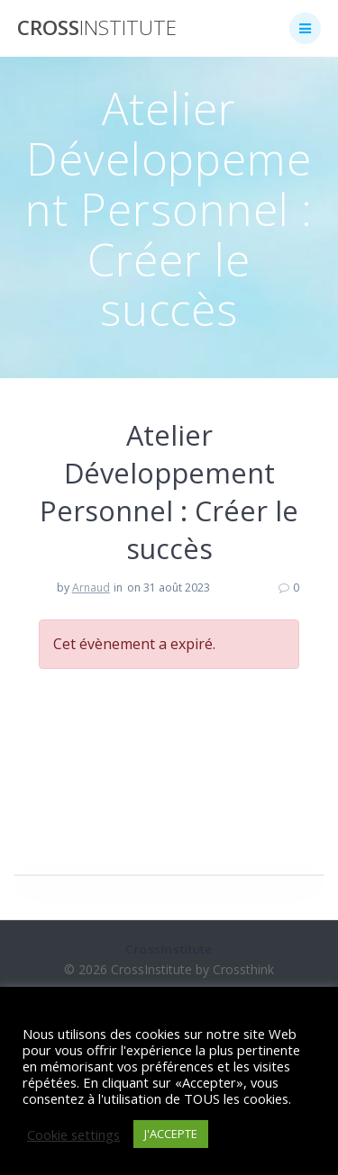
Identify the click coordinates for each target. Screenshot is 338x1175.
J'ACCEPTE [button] (170, 1133)
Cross (97, 28)
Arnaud (91, 587)
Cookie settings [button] (73, 1134)
